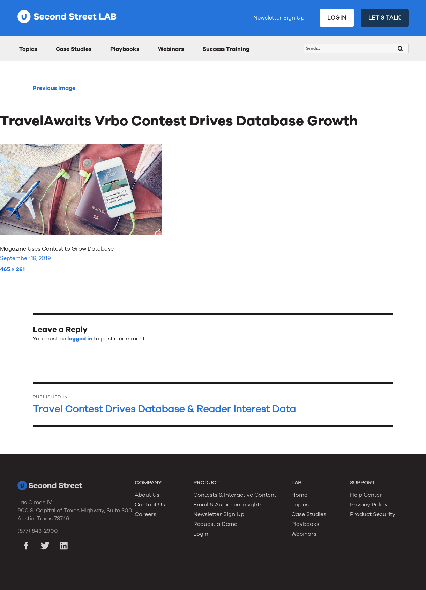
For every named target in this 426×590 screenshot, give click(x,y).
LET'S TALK (384, 18)
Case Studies (73, 49)
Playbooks (124, 49)
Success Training (226, 49)
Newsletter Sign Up (278, 18)
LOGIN (336, 18)
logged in (79, 339)
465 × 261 (12, 269)
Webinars (171, 49)
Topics (28, 49)
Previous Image (54, 88)
